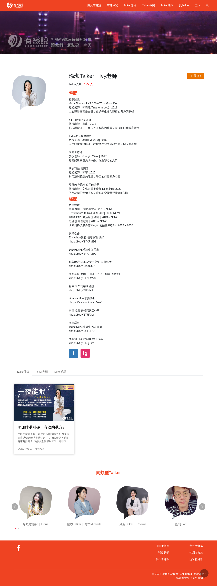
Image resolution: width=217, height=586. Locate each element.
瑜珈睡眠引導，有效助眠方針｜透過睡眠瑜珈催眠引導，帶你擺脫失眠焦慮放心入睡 (44, 427)
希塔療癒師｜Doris (35, 524)
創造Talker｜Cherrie (132, 524)
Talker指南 (162, 545)
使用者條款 (196, 552)
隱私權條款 (196, 559)
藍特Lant (181, 524)
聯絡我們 (163, 552)
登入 (197, 5)
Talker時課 (167, 5)
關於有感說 (94, 5)
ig (85, 353)
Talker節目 (130, 5)
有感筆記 (112, 5)
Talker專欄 (148, 5)
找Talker (184, 5)
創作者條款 (162, 559)
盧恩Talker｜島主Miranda (84, 524)
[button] (15, 528)
